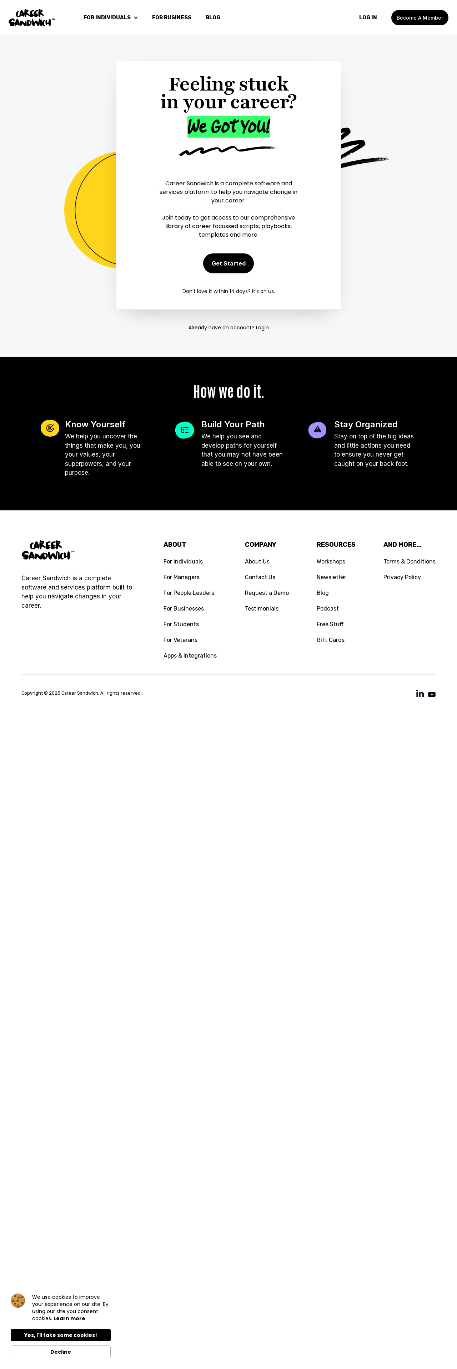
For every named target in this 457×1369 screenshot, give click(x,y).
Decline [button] (60, 1351)
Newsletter (331, 577)
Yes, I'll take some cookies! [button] (60, 1335)
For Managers (182, 577)
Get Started (229, 263)
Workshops (331, 561)
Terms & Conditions (409, 561)
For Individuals (183, 561)
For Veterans (180, 640)
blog (213, 17)
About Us (257, 561)
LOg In (368, 17)
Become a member (420, 18)
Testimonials (261, 608)
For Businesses (184, 608)
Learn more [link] (69, 1318)
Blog (323, 593)
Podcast (328, 608)
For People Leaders (189, 593)
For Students (181, 624)
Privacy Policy (402, 577)
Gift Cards (331, 640)
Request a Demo (267, 593)
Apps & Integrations (190, 655)
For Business (171, 17)
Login (262, 327)
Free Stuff (330, 624)
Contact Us (260, 577)
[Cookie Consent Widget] (61, 1325)
